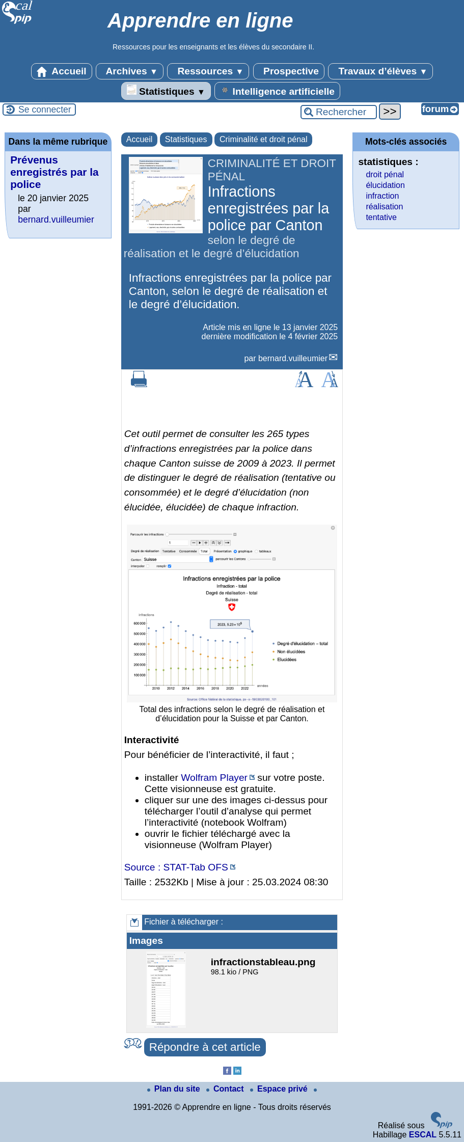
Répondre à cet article (205, 1047)
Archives (129, 71)
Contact (226, 1088)
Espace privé (280, 1088)
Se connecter (44, 109)
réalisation (384, 206)
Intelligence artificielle (277, 91)
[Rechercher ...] (339, 112)
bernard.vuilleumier (292, 358)
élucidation (385, 185)
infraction (382, 196)
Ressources (208, 71)
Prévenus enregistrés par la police (54, 172)
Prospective (289, 71)
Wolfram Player (214, 777)
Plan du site (174, 1088)
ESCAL (422, 1134)
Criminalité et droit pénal (264, 139)
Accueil (62, 71)
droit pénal (385, 174)
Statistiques (166, 91)
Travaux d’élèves (380, 71)
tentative (381, 217)
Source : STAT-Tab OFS (176, 867)
